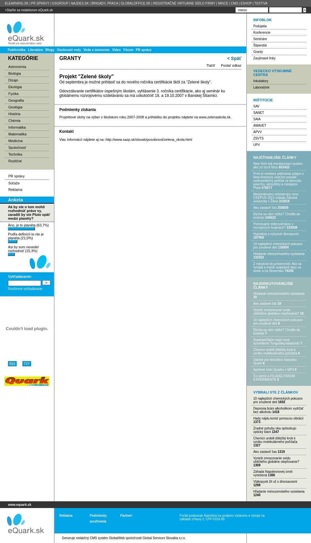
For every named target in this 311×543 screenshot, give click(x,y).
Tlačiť (210, 65)
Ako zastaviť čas (265, 207)
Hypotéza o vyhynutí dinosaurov (276, 234)
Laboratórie (261, 87)
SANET (258, 113)
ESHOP (246, 3)
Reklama (15, 189)
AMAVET (259, 125)
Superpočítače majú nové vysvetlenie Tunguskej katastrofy (276, 341)
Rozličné (15, 161)
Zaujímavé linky (264, 58)
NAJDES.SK (80, 3)
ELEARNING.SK (17, 3)
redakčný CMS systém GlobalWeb (100, 538)
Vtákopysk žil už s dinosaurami (275, 481)
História (14, 114)
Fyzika (13, 94)
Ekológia (15, 87)
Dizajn (13, 80)
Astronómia (17, 67)
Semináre (260, 39)
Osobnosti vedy (69, 50)
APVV (257, 132)
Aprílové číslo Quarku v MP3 (273, 369)
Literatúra (35, 50)
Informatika (17, 127)
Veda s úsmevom (97, 50)
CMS (234, 3)
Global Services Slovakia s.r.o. (164, 538)
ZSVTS (258, 138)
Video (116, 50)
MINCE (223, 3)
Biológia (14, 73)
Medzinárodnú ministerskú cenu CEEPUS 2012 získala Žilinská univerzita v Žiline (275, 197)
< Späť (234, 58)
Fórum (128, 50)
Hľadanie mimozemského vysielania (279, 254)
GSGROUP (60, 3)
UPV (256, 145)
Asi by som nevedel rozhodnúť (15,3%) (23, 250)
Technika (15, 154)
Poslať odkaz (231, 65)
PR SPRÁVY (40, 3)
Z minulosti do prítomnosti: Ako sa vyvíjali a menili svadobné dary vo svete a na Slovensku (277, 267)
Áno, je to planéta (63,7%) (28, 226)
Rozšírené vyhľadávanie (25, 289)
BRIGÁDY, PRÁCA (104, 3)
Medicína (15, 141)
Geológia (15, 107)
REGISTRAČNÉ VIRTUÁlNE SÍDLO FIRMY (184, 3)
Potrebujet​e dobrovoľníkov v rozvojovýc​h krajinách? (273, 225)
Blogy (50, 50)
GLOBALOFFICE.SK (135, 3)
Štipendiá (260, 45)
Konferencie (261, 32)
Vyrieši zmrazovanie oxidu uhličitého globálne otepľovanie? (276, 311)
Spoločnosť (17, 147)
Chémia (14, 121)
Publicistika (17, 50)
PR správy (144, 50)
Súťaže (14, 183)
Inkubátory (260, 81)
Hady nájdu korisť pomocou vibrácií (278, 418)
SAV (256, 106)
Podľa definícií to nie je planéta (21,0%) (26, 237)
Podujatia (260, 26)
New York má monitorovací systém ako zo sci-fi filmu (277, 165)
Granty (258, 52)
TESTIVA (260, 3)
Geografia (16, 100)
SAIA (257, 119)
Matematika (17, 134)
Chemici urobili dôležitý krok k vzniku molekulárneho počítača (275, 351)
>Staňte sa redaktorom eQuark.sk (29, 10)
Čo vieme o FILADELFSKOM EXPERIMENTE (274, 377)
